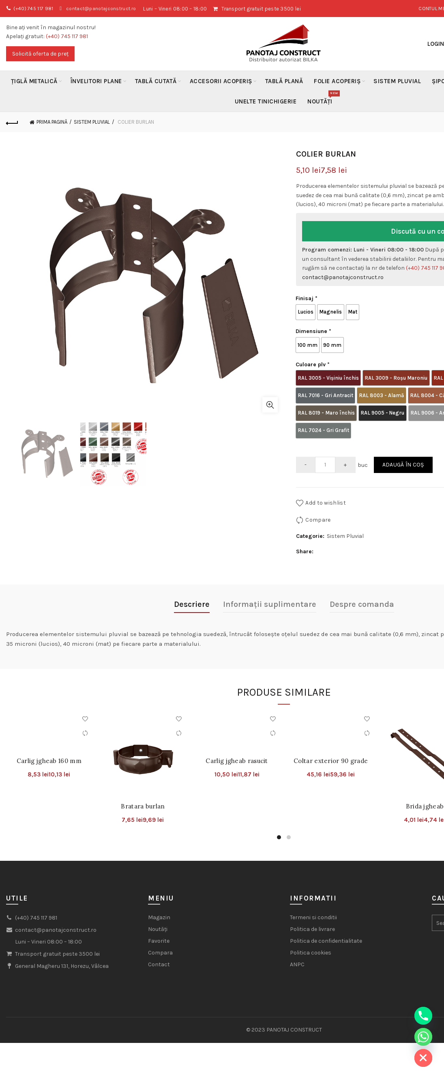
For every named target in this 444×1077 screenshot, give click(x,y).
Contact (159, 947)
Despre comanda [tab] (362, 586)
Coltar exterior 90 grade (331, 743)
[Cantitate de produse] (325, 447)
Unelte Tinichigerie (266, 101)
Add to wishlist (325, 485)
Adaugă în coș (403, 447)
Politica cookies (310, 935)
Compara (160, 935)
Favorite (158, 923)
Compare (317, 502)
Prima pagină (51, 122)
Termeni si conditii (313, 899)
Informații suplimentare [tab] (269, 586)
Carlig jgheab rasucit (237, 743)
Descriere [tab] (192, 586)
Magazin (159, 899)
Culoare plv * (313, 358)
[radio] (306, 311)
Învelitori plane (96, 81)
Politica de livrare (312, 911)
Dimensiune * (313, 328)
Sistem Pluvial (397, 81)
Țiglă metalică (34, 81)
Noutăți (322, 98)
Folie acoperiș (337, 81)
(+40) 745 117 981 (35, 9)
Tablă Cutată (156, 81)
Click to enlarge (270, 405)
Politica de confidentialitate (326, 923)
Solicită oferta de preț (40, 53)
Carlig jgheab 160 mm (49, 743)
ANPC (297, 947)
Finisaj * (306, 298)
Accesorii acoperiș (221, 81)
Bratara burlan (143, 788)
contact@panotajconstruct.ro (107, 9)
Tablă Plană (284, 81)
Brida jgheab (425, 788)
